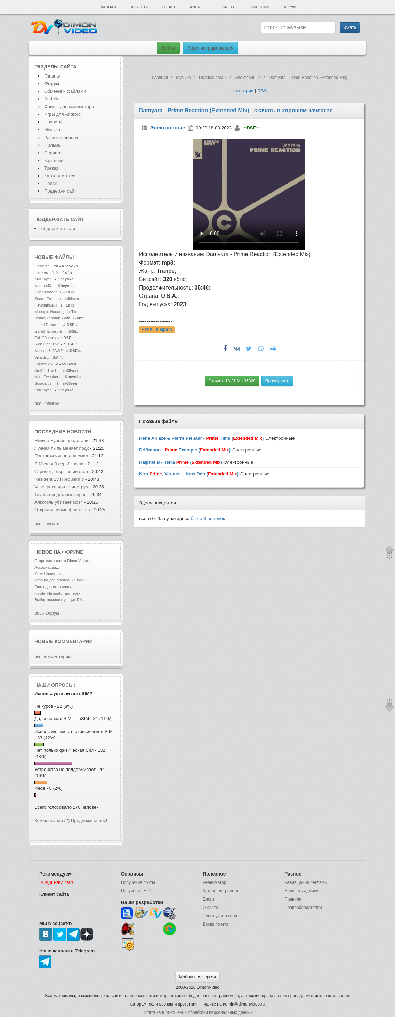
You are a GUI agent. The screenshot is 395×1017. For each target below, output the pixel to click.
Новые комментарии (63, 641)
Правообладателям (303, 907)
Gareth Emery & (48, 331)
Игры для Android (62, 114)
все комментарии (52, 656)
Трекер (169, 7)
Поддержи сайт (60, 191)
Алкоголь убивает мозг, (59, 502)
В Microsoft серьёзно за (58, 463)
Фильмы (53, 145)
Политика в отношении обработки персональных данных (197, 1012)
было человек (208, 518)
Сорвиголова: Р (48, 292)
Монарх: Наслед (49, 312)
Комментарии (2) (52, 820)
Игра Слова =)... (48, 573)
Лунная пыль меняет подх (61, 448)
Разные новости (61, 137)
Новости (138, 7)
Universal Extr (46, 266)
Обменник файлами (65, 91)
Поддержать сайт (59, 219)
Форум (289, 7)
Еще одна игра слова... (54, 587)
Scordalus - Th (46, 383)
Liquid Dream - (46, 325)
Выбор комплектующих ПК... (59, 599)
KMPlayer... (44, 279)
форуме (72, 552)
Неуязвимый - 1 (48, 305)
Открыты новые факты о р (62, 509)
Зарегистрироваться (210, 48)
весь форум (46, 613)
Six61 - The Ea (47, 370)
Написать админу (301, 890)
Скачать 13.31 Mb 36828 (232, 381)
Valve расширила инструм (61, 486)
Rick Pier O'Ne (46, 344)
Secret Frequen (47, 298)
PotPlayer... (44, 390)
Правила (292, 899)
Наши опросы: (54, 685)
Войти (168, 48)
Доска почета (215, 924)
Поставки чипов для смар (61, 455)
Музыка (52, 129)
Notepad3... (44, 286)
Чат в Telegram (157, 329)
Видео (227, 7)
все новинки (47, 403)
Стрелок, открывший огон (61, 471)
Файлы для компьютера (69, 106)
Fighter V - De (46, 364)
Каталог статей (59, 175)
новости (79, 431)
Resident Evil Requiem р (59, 479)
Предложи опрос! (89, 820)
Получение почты (138, 882)
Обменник (258, 7)
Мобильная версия (197, 977)
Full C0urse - (45, 338)
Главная (107, 7)
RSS (262, 90)
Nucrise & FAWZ (48, 351)
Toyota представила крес (60, 494)
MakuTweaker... (47, 377)
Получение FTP (136, 890)
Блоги (208, 899)
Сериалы (53, 152)
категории (242, 90)
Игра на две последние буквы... (62, 580)
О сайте (210, 907)
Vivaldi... (41, 357)
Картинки (53, 160)
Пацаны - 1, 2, (46, 272)
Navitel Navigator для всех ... (59, 593)
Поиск (50, 183)
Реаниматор (214, 882)
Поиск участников (220, 915)
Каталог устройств (220, 890)
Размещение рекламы (306, 882)
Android (199, 7)
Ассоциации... (46, 567)
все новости (46, 523)
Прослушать (277, 381)
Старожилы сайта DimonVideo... (62, 561)
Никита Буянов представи (61, 440)
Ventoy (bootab (47, 318)
